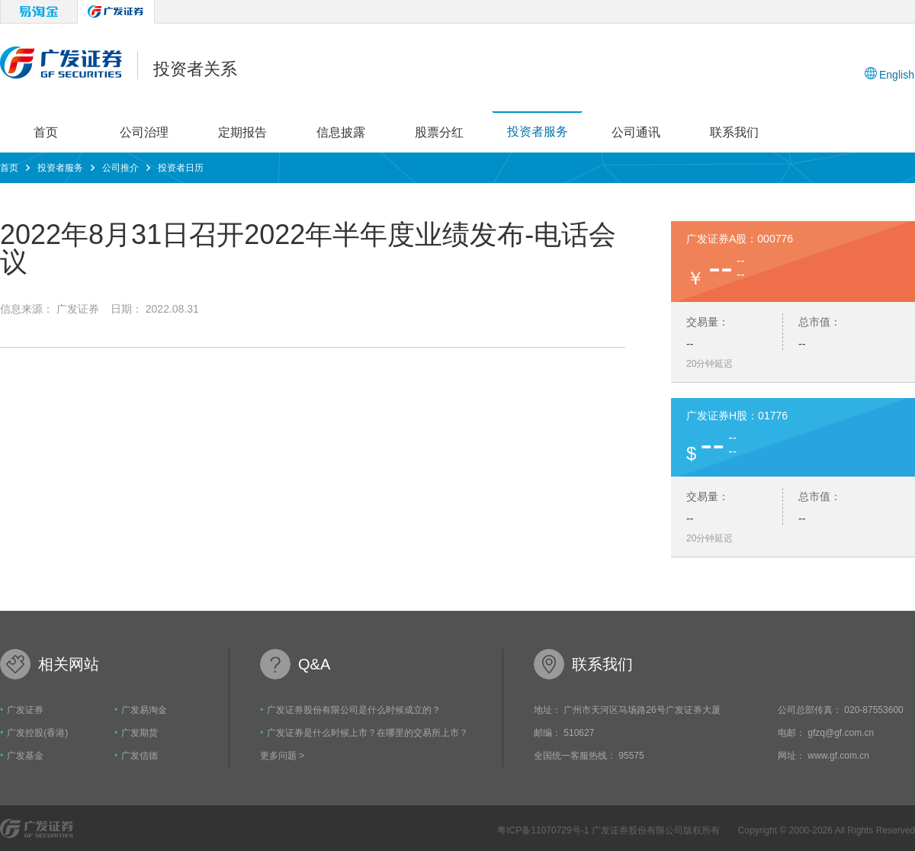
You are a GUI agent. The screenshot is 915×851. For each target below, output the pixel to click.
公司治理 (144, 132)
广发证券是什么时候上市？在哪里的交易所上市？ (367, 732)
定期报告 (242, 132)
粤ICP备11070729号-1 (544, 830)
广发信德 (139, 755)
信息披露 (340, 132)
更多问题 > (282, 755)
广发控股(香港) (37, 732)
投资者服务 (537, 131)
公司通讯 (636, 132)
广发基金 (25, 755)
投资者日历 (181, 167)
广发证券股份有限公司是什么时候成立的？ (354, 710)
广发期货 (139, 732)
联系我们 (734, 132)
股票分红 (439, 132)
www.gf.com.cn (838, 755)
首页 (46, 132)
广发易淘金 (144, 710)
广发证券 (25, 710)
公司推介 (120, 167)
